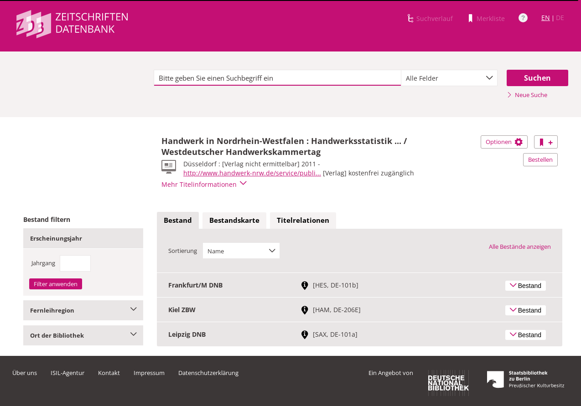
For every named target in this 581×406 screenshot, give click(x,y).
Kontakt (109, 373)
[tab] (178, 220)
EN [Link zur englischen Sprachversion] (545, 17)
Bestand (178, 220)
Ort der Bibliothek (83, 335)
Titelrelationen (303, 220)
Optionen (504, 142)
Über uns (24, 373)
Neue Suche (527, 95)
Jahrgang (43, 263)
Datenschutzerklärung (208, 373)
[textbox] (277, 78)
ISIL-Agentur (67, 373)
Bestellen (540, 159)
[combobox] (449, 78)
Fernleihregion (83, 310)
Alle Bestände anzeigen (520, 246)
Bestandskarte (234, 220)
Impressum (149, 373)
